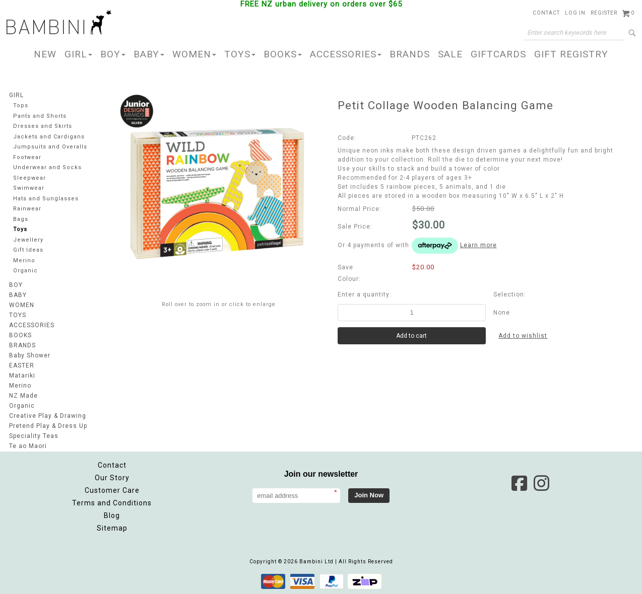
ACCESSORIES (345, 54)
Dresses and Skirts (42, 126)
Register (604, 13)
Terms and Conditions (112, 503)
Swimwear (28, 188)
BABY (149, 54)
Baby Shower (29, 355)
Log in (575, 13)
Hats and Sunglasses (46, 198)
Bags (20, 219)
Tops (20, 105)
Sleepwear (29, 178)
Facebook (519, 483)
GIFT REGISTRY (571, 54)
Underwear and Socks (47, 167)
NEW (45, 54)
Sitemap (112, 528)
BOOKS (283, 54)
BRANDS (410, 54)
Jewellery (28, 240)
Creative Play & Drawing (47, 415)
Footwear (27, 157)
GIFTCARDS (498, 54)
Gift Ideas (28, 250)
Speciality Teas (33, 435)
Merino (24, 260)
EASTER (21, 365)
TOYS (239, 54)
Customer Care (112, 490)
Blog (112, 515)
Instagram (541, 483)
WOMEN (194, 54)
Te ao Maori (28, 446)
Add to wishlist (522, 335)
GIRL (78, 54)
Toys (20, 229)
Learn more (478, 245)
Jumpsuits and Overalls (50, 146)
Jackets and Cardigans (49, 136)
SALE (450, 54)
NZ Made (23, 395)
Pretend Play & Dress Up (48, 425)
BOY (112, 54)
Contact (546, 13)
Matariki (22, 375)
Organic (25, 270)
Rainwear (27, 208)
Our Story (112, 478)
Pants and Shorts (40, 116)
